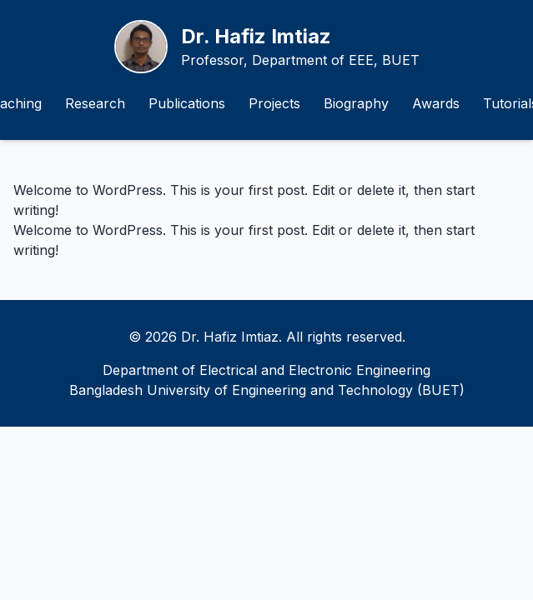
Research (95, 103)
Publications (186, 103)
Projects (274, 103)
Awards (436, 103)
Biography (356, 103)
